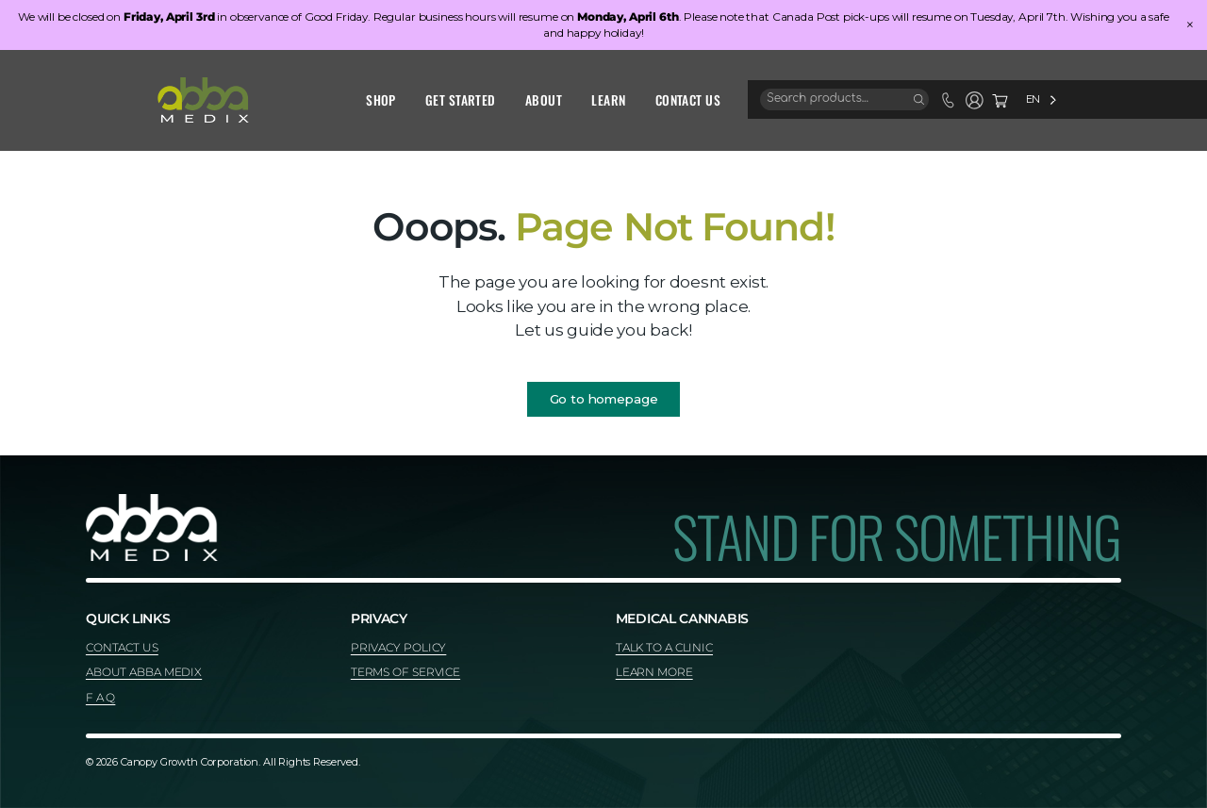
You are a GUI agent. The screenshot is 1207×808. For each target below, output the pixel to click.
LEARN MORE (654, 672)
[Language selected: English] (1041, 99)
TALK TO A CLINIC (664, 647)
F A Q (100, 697)
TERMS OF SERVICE (405, 672)
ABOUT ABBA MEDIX (144, 672)
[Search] (919, 99)
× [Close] (1190, 25)
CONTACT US (122, 647)
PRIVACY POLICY (399, 647)
